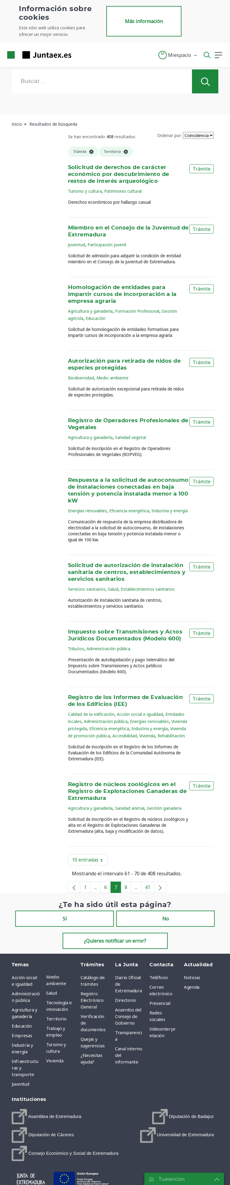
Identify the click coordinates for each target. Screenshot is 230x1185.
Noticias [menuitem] (192, 977)
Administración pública (108, 648)
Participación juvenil (106, 244)
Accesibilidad (124, 736)
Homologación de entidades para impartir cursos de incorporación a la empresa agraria (122, 294)
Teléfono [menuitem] (158, 977)
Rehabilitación (171, 736)
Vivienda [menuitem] (54, 1061)
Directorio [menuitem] (125, 1000)
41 (149, 888)
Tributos (76, 648)
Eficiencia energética (129, 511)
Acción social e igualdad (140, 714)
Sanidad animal (129, 808)
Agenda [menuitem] (191, 987)
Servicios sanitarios (86, 589)
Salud (113, 589)
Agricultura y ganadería (90, 311)
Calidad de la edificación (91, 714)
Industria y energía (170, 511)
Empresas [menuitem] (22, 1035)
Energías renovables (87, 511)
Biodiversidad (81, 378)
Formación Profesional (137, 311)
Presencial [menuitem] (159, 1003)
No (165, 918)
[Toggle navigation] (79, 55)
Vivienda (147, 736)
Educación (95, 318)
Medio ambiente (112, 378)
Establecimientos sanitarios (148, 589)
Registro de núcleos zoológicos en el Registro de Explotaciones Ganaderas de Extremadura (127, 791)
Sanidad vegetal (130, 437)
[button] (178, 55)
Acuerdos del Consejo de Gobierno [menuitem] (128, 1016)
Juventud (76, 244)
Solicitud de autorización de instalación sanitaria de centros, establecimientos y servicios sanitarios (127, 572)
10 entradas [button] (90, 860)
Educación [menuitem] (22, 1026)
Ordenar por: (169, 135)
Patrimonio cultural (123, 191)
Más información (144, 21)
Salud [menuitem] (51, 993)
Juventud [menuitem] (20, 1084)
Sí (65, 918)
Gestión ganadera (164, 808)
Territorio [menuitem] (56, 1019)
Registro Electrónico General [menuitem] (92, 1000)
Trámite (202, 168)
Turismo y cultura (85, 191)
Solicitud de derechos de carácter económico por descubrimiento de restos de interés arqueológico (118, 174)
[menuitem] (46, 1116)
